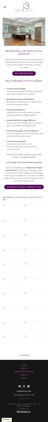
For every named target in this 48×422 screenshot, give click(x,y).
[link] (24, 7)
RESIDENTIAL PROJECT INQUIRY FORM (24, 187)
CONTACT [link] (24, 375)
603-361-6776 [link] (24, 399)
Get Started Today (24, 73)
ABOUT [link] (24, 368)
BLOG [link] (24, 378)
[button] (6, 7)
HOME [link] (24, 365)
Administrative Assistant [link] (24, 371)
